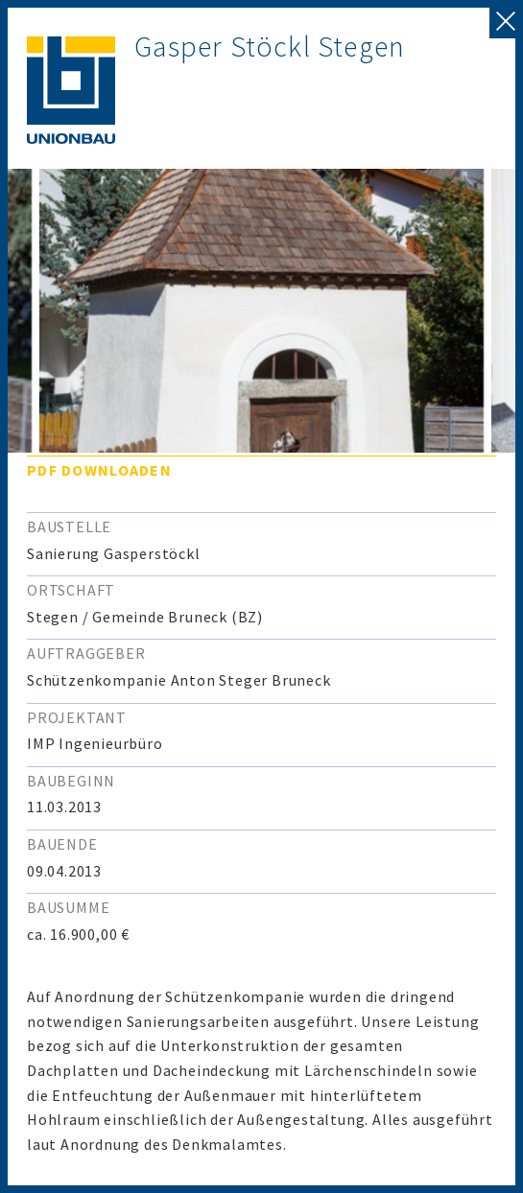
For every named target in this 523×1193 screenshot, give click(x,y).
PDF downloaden (99, 470)
